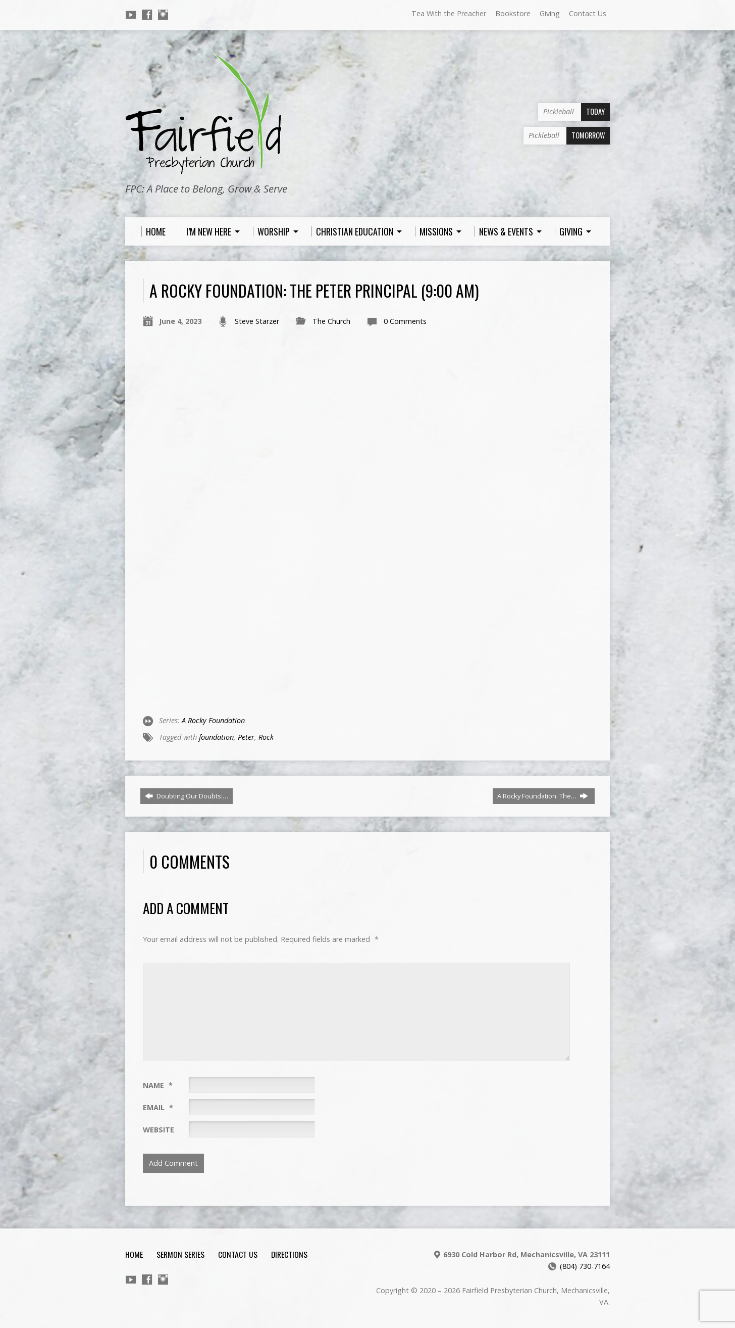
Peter (246, 737)
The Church (331, 321)
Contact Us (587, 13)
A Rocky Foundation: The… (542, 795)
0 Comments (405, 321)
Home (134, 1254)
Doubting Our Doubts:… (186, 795)
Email (158, 1107)
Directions (289, 1254)
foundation (216, 737)
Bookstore (513, 13)
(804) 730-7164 (585, 1266)
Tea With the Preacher (448, 13)
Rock (266, 737)
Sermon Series (180, 1254)
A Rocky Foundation (213, 720)
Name (158, 1085)
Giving (550, 13)
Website (158, 1129)
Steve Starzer (257, 321)
